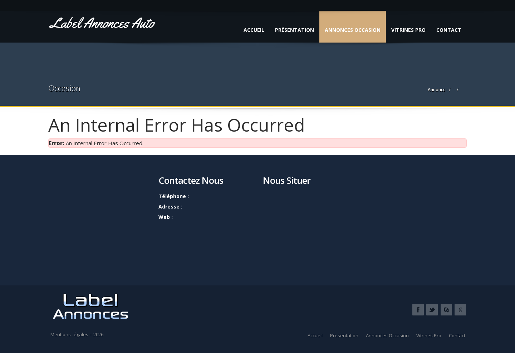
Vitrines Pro (408, 29)
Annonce (437, 90)
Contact (448, 29)
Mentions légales (69, 334)
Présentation (294, 29)
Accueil (254, 29)
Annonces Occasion (353, 29)
